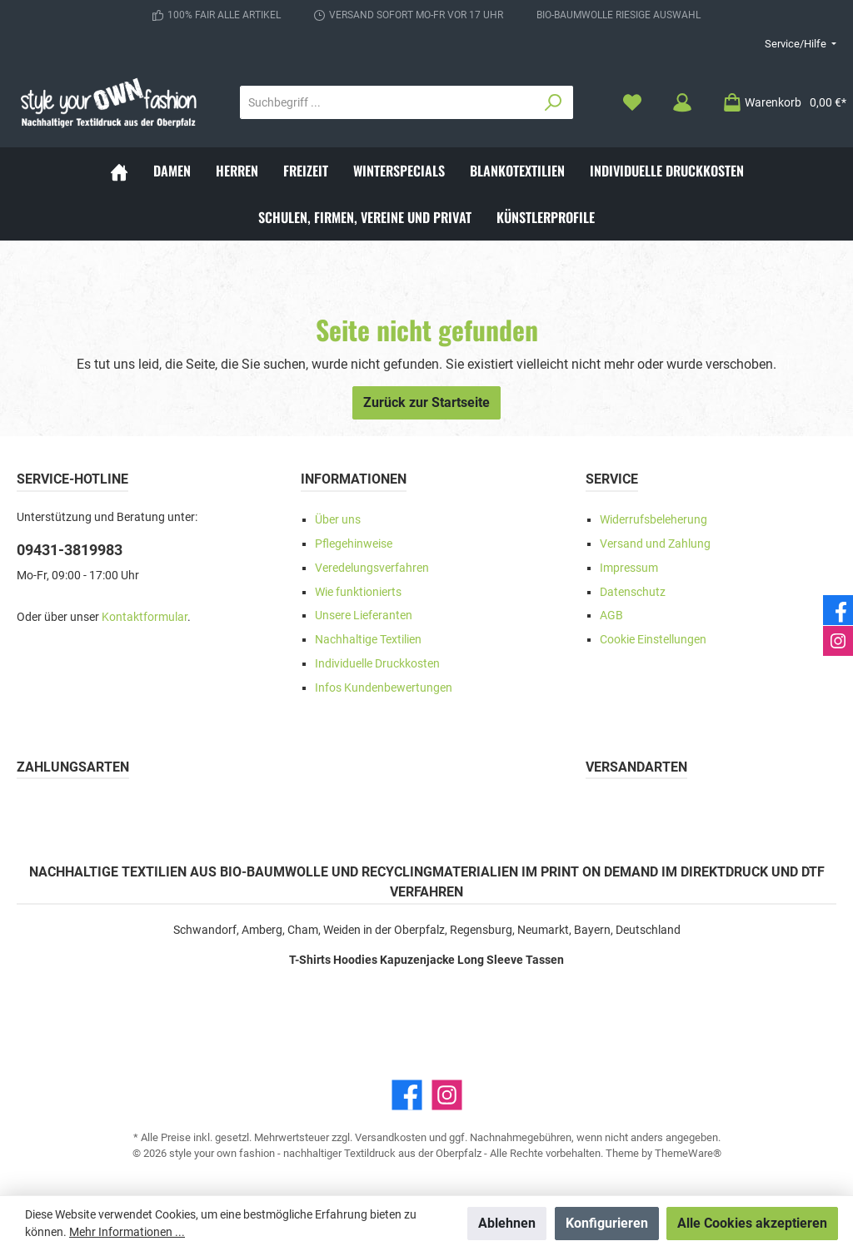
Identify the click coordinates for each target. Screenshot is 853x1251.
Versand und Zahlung (655, 544)
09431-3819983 (69, 549)
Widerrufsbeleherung (653, 520)
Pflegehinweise (353, 544)
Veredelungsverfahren (372, 568)
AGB (611, 615)
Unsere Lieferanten (363, 615)
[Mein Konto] (682, 103)
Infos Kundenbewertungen (383, 688)
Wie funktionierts (358, 592)
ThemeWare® (688, 1153)
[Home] (119, 170)
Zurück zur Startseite (426, 402)
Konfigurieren (607, 1223)
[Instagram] (447, 1095)
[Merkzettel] (632, 103)
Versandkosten (390, 1137)
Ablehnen (507, 1223)
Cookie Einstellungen (653, 640)
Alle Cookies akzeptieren (752, 1223)
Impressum (629, 568)
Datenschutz (633, 592)
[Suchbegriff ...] (387, 102)
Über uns (338, 520)
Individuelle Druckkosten (377, 664)
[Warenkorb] (779, 103)
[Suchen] (553, 102)
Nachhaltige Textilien (368, 640)
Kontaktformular (144, 617)
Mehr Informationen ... (127, 1232)
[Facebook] (407, 1095)
